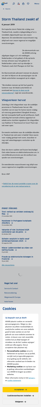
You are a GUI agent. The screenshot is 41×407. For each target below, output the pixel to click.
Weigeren (20, 402)
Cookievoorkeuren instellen (20, 396)
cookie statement (14, 380)
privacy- (32, 378)
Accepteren (20, 389)
